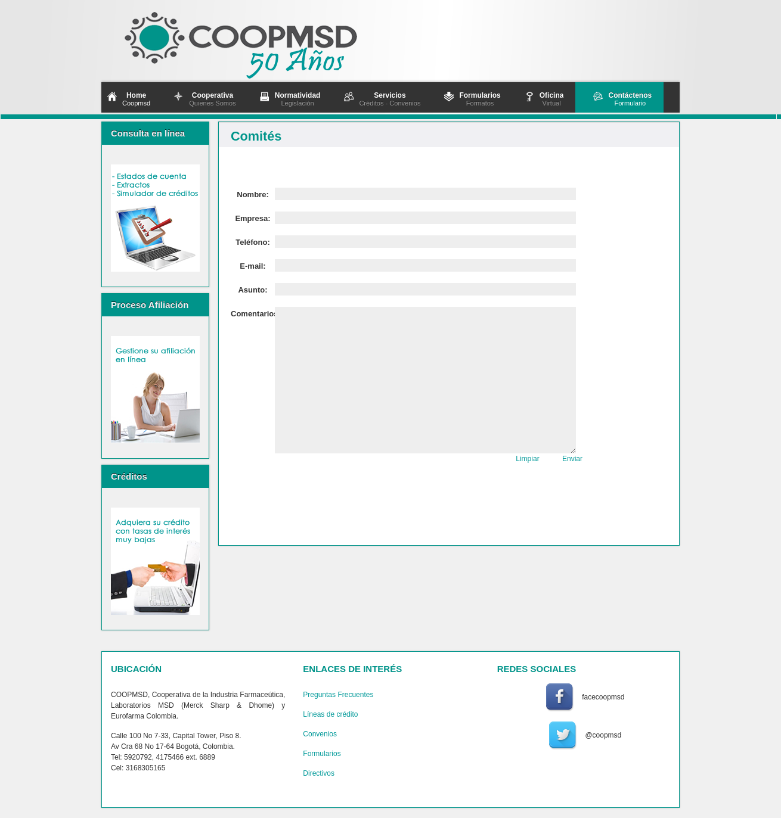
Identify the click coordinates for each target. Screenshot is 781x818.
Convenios (320, 734)
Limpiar (527, 459)
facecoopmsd (603, 697)
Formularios (321, 753)
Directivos (318, 773)
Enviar (572, 459)
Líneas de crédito (330, 714)
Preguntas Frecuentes (338, 695)
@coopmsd (603, 735)
